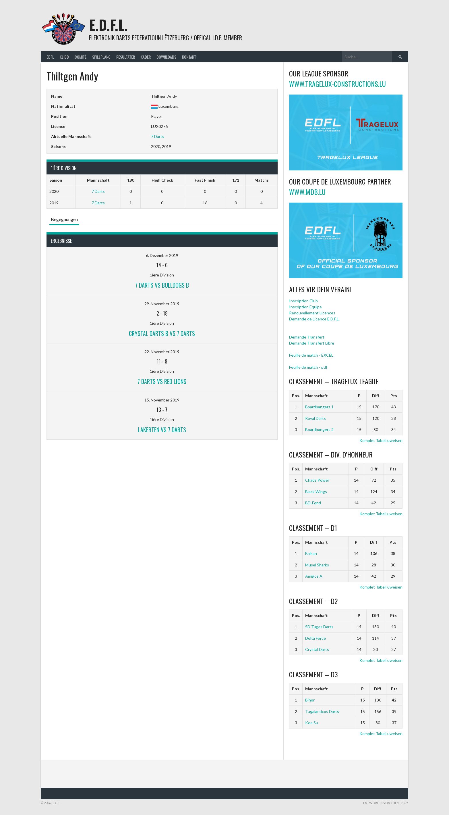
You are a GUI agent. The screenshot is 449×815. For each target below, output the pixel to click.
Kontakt (189, 57)
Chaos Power (317, 480)
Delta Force (315, 638)
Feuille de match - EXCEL (311, 355)
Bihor (310, 699)
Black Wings (316, 491)
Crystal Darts (317, 649)
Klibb (64, 57)
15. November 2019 (161, 399)
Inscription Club (303, 300)
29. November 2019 (161, 303)
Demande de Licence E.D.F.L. (314, 318)
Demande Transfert (306, 337)
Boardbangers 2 (319, 429)
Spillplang (101, 57)
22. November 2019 (161, 351)
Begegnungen (64, 219)
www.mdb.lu (307, 192)
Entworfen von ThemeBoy (385, 803)
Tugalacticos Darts (322, 711)
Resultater (125, 57)
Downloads (166, 57)
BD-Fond (313, 502)
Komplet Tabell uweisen (380, 440)
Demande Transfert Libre (311, 343)
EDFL (50, 57)
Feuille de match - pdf (308, 367)
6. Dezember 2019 (162, 255)
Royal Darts (315, 418)
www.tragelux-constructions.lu (337, 83)
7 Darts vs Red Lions (162, 381)
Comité (80, 57)
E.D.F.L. (108, 24)
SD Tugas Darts (319, 626)
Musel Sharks (317, 564)
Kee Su (311, 722)
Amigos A (313, 576)
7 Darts (157, 136)
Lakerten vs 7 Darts (162, 429)
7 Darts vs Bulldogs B (162, 285)
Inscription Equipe (305, 306)
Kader (146, 57)
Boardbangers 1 (319, 406)
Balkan (311, 553)
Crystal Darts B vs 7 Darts (162, 333)
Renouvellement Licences (312, 312)
